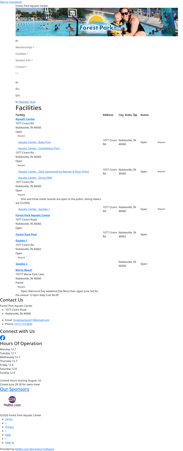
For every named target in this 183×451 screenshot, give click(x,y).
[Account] (25, 73)
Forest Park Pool (26, 234)
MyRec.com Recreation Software (34, 449)
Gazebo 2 (21, 264)
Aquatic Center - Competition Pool (39, 148)
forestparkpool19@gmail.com (31, 320)
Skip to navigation (11, 2)
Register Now (27, 102)
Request (161, 142)
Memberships (24, 47)
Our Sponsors (14, 389)
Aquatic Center (25, 119)
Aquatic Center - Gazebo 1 (34, 209)
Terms (9, 419)
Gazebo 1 (21, 240)
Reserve (21, 136)
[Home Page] (25, 41)
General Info (23, 60)
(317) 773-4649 (23, 324)
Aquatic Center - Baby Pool (34, 142)
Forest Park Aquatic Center (33, 215)
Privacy (9, 427)
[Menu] (18, 95)
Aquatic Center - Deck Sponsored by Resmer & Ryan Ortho (53, 171)
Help (8, 435)
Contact (20, 67)
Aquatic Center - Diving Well (35, 178)
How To (9, 442)
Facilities (21, 54)
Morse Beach (24, 270)
